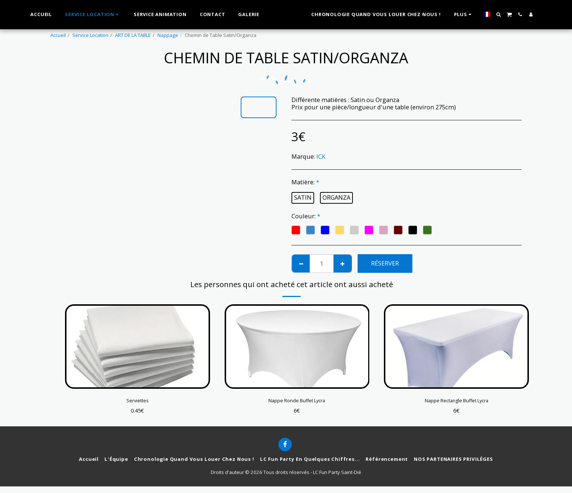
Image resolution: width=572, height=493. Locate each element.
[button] (507, 14)
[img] (137, 346)
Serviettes (137, 402)
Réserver (385, 263)
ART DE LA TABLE (133, 35)
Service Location (90, 35)
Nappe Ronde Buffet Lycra (296, 402)
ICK (320, 156)
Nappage (167, 35)
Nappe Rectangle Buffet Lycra (456, 402)
